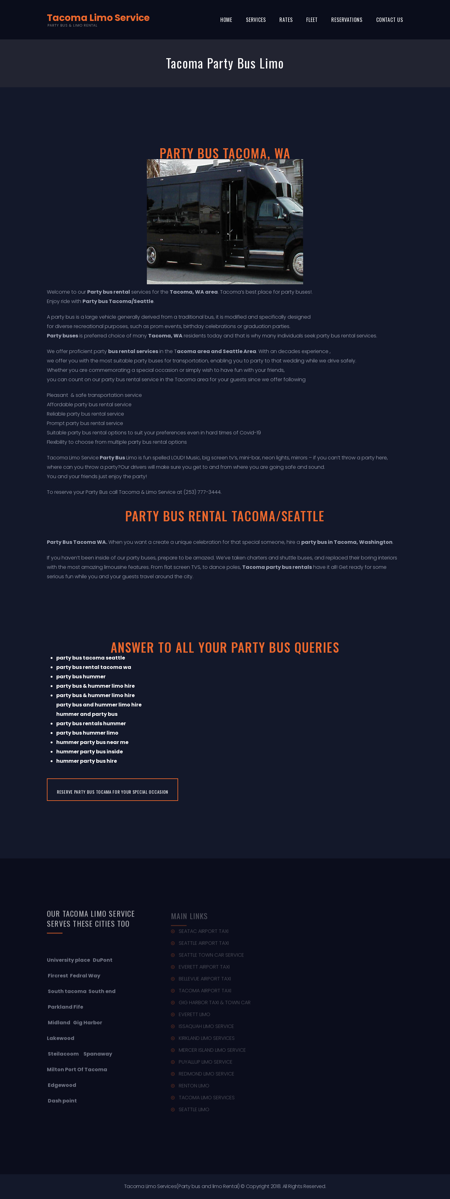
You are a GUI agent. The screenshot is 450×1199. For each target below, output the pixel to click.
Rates (285, 19)
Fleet (312, 19)
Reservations (346, 19)
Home (226, 19)
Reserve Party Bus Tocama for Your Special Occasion (112, 791)
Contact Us (389, 19)
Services (256, 19)
